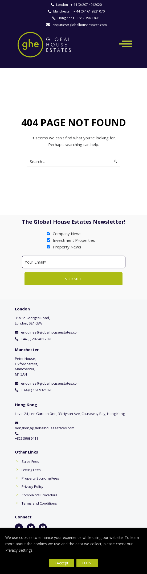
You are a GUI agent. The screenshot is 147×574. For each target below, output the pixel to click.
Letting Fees (31, 469)
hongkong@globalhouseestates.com (44, 428)
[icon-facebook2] (19, 527)
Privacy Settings (18, 550)
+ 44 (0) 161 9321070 (89, 11)
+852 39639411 (88, 18)
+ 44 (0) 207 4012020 (86, 4)
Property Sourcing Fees (40, 478)
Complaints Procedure (40, 495)
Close (87, 563)
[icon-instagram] (43, 527)
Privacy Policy (32, 486)
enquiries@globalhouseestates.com (79, 25)
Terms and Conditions (39, 503)
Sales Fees (30, 461)
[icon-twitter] (31, 527)
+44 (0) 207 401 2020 (36, 338)
